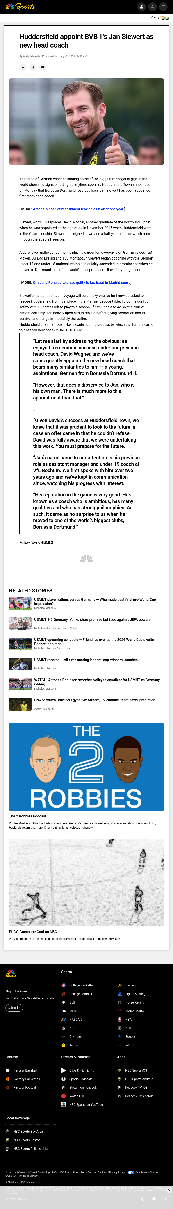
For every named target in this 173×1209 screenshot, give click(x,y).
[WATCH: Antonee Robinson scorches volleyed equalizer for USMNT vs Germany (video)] (20, 684)
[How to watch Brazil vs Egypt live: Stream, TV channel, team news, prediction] (20, 704)
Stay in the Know (16, 991)
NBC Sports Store (68, 1172)
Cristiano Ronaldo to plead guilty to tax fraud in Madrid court (81, 282)
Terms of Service (28, 1175)
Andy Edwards (31, 56)
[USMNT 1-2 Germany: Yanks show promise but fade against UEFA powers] (20, 623)
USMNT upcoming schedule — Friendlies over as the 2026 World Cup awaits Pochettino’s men (94, 642)
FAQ (54, 1172)
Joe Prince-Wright (67, 628)
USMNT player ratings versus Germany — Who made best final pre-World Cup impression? (95, 601)
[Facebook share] (23, 67)
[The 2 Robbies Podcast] (86, 767)
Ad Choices (100, 1172)
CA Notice (11, 1175)
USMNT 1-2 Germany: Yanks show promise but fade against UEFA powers (92, 619)
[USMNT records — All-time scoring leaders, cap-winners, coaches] (20, 664)
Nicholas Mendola (45, 608)
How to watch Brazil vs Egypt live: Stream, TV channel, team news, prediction (94, 700)
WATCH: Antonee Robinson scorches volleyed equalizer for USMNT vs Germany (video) (97, 682)
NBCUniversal (27, 1182)
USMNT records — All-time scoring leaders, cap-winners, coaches (86, 660)
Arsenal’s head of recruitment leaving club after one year (78, 209)
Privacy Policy (117, 1172)
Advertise (10, 1172)
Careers (22, 1172)
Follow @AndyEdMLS (36, 542)
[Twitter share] (32, 67)
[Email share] (42, 67)
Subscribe (14, 1007)
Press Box (86, 1172)
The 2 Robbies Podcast (27, 816)
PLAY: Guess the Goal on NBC (33, 932)
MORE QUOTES (67, 330)
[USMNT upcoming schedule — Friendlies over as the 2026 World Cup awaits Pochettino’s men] (20, 644)
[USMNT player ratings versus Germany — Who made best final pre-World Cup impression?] (20, 603)
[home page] (20, 6)
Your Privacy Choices (147, 1172)
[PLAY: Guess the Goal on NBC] (86, 882)
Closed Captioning (39, 1172)
